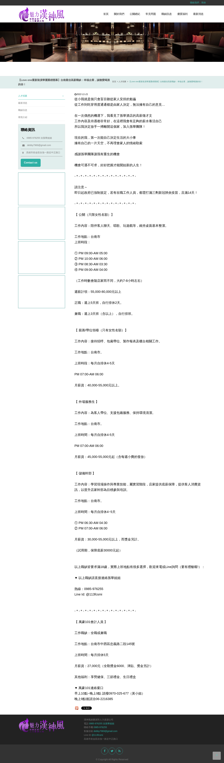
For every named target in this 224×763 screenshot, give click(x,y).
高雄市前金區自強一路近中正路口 (41, 152)
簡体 (203, 2)
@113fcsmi (97, 735)
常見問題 (151, 14)
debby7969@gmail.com (36, 145)
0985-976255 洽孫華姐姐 (37, 138)
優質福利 (182, 14)
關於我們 (119, 14)
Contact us (30, 162)
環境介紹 (22, 117)
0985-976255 (100, 727)
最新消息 (198, 14)
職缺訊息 (166, 14)
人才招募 (40, 96)
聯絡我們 (194, 2)
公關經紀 (135, 14)
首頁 (105, 14)
